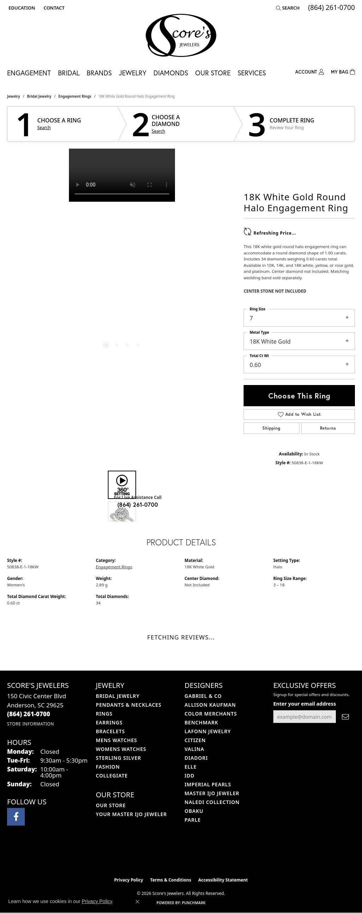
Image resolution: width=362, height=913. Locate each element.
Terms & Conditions (170, 880)
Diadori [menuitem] (196, 757)
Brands (99, 72)
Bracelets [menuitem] (110, 731)
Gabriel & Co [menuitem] (203, 696)
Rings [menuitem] (104, 713)
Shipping (271, 428)
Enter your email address (304, 703)
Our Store (212, 72)
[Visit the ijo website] (163, 856)
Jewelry (132, 72)
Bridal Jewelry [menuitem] (118, 696)
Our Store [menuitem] (111, 805)
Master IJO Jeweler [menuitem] (212, 793)
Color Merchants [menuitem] (211, 713)
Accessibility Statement (223, 880)
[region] (122, 255)
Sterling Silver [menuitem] (118, 757)
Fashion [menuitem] (108, 766)
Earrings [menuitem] (109, 722)
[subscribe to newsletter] (345, 716)
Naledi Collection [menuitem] (212, 802)
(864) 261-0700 (137, 504)
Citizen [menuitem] (195, 740)
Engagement (29, 72)
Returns (328, 428)
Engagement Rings (74, 96)
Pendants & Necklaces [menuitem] (128, 704)
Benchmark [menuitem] (201, 722)
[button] (21, 8)
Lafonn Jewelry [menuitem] (208, 731)
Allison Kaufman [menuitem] (210, 704)
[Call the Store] (28, 714)
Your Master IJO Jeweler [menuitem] (131, 814)
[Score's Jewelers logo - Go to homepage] (181, 35)
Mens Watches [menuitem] (116, 740)
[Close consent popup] (137, 902)
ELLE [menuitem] (191, 766)
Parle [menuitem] (193, 819)
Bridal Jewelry (39, 96)
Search (44, 127)
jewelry (13, 96)
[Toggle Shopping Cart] (343, 71)
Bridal (69, 72)
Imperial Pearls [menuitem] (208, 784)
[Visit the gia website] (197, 856)
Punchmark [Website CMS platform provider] (194, 902)
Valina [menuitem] (194, 749)
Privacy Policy (128, 880)
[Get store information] (30, 724)
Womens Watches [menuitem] (121, 749)
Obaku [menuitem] (194, 811)
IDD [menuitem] (189, 775)
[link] (53, 8)
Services (252, 72)
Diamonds (170, 72)
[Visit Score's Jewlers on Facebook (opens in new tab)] (16, 817)
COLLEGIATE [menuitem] (112, 775)
